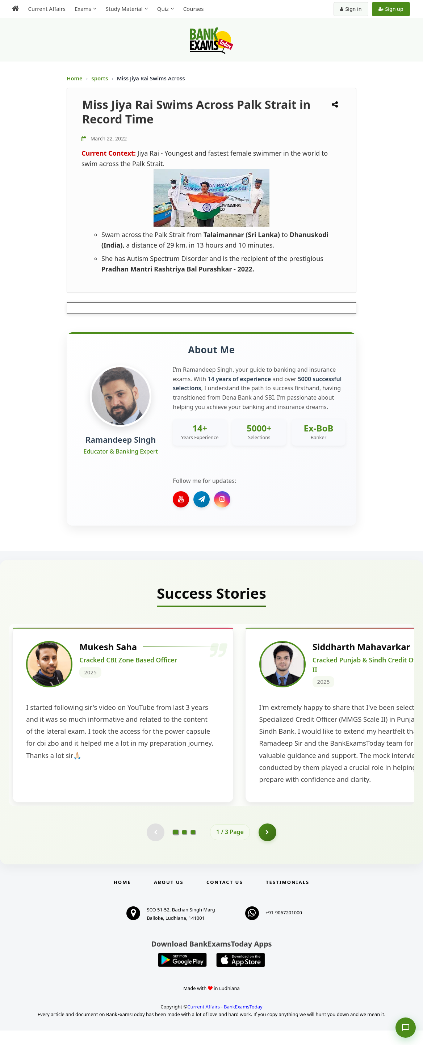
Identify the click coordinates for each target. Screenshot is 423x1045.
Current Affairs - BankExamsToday (224, 1021)
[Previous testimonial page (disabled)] (155, 847)
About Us (169, 896)
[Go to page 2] (184, 846)
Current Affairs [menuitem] (46, 8)
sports (100, 78)
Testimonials (287, 896)
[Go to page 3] (193, 846)
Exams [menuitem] (82, 8)
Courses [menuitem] (193, 8)
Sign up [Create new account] (391, 8)
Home (75, 78)
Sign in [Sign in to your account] (351, 8)
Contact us (224, 896)
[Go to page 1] (176, 846)
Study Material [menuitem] (123, 8)
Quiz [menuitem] (162, 8)
